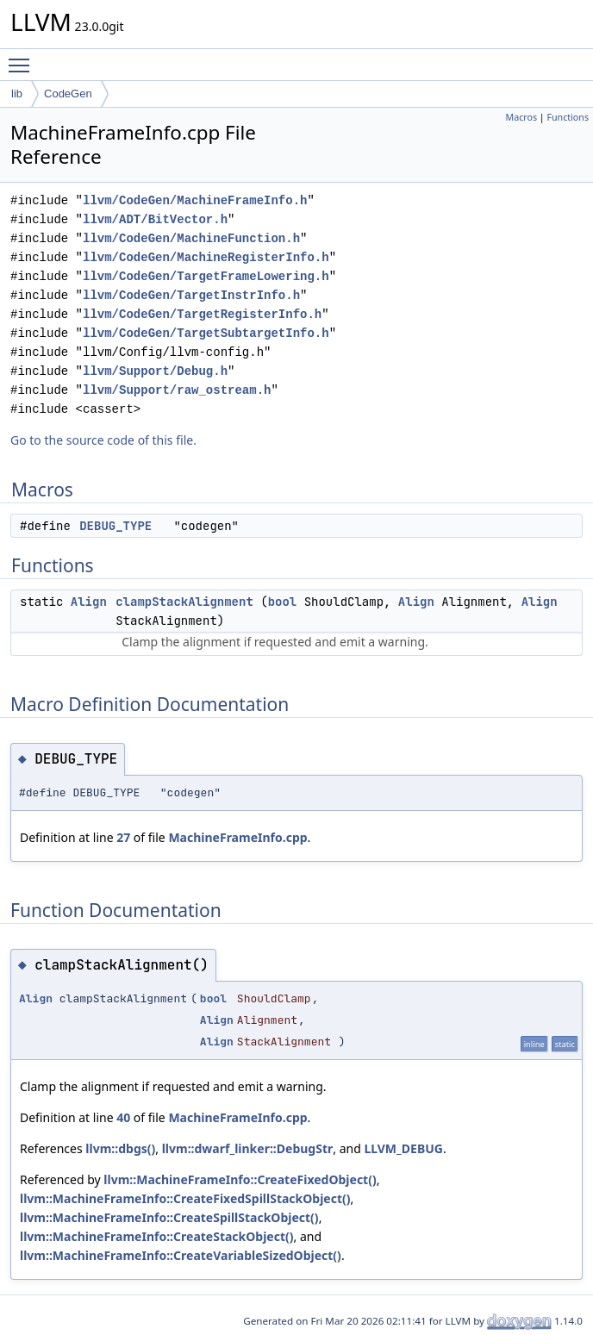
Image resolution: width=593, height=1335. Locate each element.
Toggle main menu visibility (23, 57)
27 (123, 837)
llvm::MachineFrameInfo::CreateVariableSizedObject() (180, 1255)
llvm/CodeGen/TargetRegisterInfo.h (202, 314)
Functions (567, 117)
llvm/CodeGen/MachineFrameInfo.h (195, 200)
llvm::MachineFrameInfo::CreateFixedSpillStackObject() (185, 1198)
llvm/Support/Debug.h (155, 371)
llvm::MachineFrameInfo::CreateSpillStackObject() (169, 1217)
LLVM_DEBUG (403, 1148)
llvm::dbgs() (120, 1148)
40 (123, 1117)
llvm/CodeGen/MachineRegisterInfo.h (206, 257)
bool (282, 601)
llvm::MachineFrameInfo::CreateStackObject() (157, 1236)
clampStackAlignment (184, 601)
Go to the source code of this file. (103, 440)
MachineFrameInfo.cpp (237, 837)
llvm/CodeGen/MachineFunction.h (191, 238)
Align (89, 601)
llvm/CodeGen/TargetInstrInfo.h (191, 295)
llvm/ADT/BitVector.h (155, 219)
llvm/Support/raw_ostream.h (177, 390)
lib (16, 93)
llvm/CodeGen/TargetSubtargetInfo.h (206, 333)
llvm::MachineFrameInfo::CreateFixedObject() (239, 1179)
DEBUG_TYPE (115, 525)
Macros (522, 117)
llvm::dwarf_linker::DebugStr (248, 1148)
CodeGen (68, 93)
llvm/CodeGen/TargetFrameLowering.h (206, 276)
